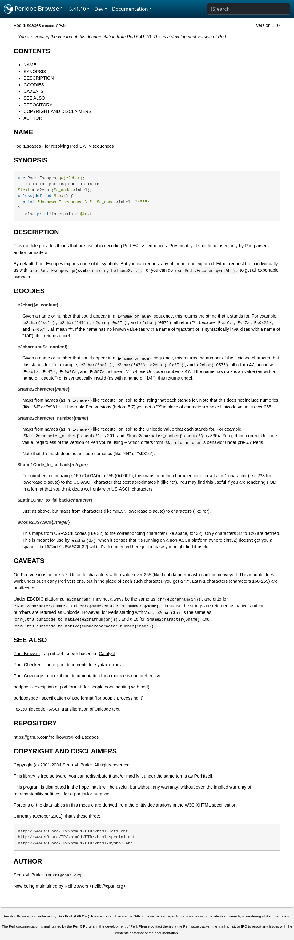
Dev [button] (99, 9)
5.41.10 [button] (77, 9)
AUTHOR (32, 118)
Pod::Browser (27, 653)
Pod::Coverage (28, 675)
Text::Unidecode (29, 709)
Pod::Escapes (27, 25)
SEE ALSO (34, 98)
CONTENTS (32, 51)
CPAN (61, 25)
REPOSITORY (37, 104)
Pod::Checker (27, 664)
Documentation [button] (130, 9)
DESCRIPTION (38, 78)
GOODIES (33, 84)
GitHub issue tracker (150, 916)
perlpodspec (26, 698)
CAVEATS (33, 91)
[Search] (248, 9)
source (48, 25)
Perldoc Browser (33, 9)
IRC (244, 926)
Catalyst (107, 653)
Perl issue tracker (196, 926)
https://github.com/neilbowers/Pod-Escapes (56, 737)
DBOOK (81, 916)
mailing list (226, 926)
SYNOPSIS (34, 71)
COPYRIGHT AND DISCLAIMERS (57, 111)
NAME (29, 64)
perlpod (21, 686)
